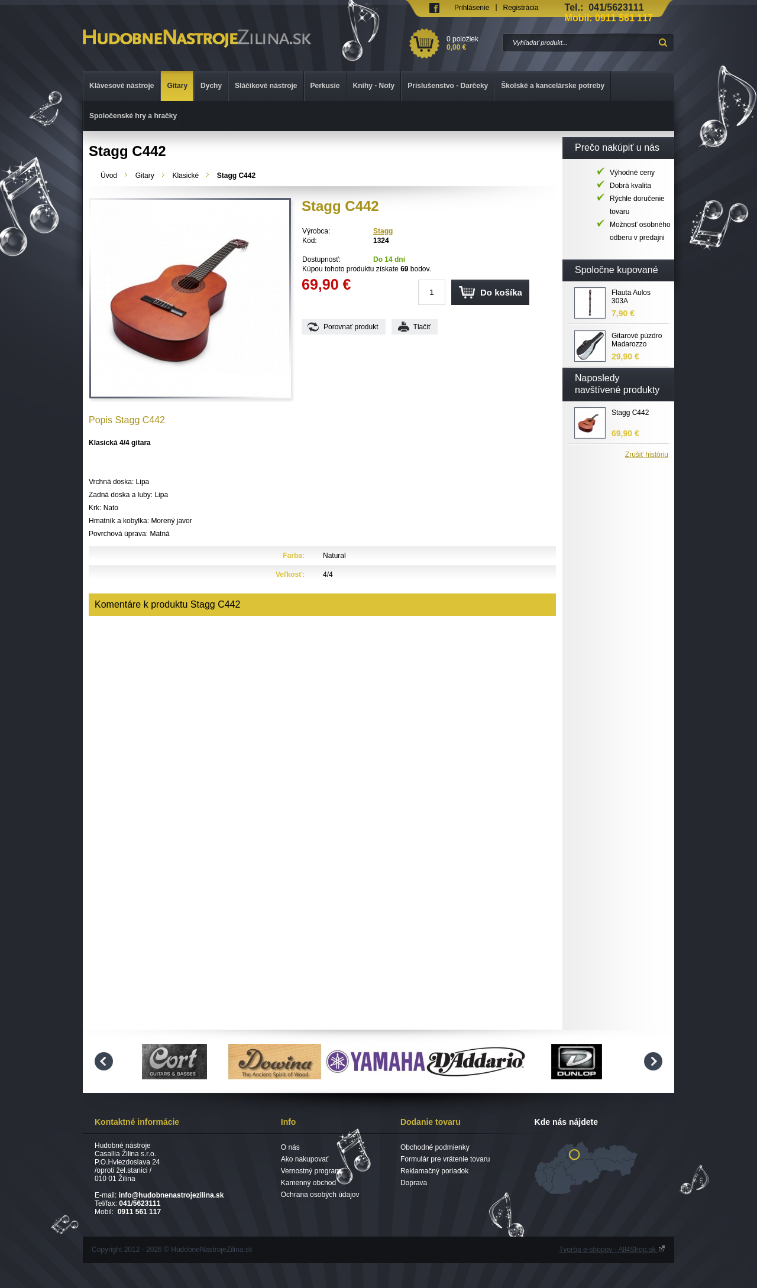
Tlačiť (422, 327)
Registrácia (521, 8)
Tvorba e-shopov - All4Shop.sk (612, 1249)
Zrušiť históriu (646, 454)
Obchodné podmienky (435, 1147)
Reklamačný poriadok (434, 1171)
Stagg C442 (630, 412)
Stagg (383, 231)
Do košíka (501, 292)
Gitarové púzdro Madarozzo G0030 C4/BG (637, 340)
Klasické (185, 175)
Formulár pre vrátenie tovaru (445, 1159)
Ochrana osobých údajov (320, 1194)
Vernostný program (311, 1171)
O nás (290, 1147)
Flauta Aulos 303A (631, 296)
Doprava (413, 1183)
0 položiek (472, 43)
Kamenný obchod (308, 1183)
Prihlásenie (471, 8)
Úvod (109, 175)
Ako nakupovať (305, 1159)
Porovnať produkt (350, 327)
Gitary (144, 175)
